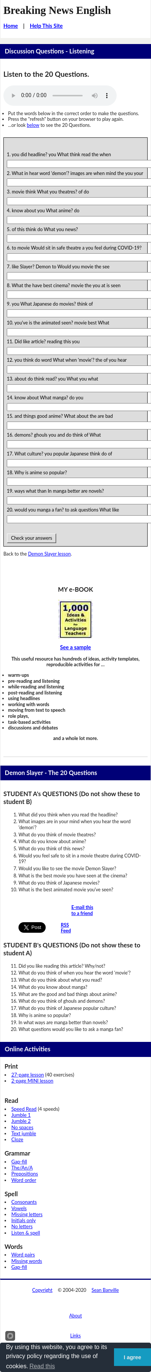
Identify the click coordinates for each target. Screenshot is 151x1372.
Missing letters (27, 1214)
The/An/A (22, 1168)
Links (75, 1335)
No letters (21, 1226)
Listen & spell (25, 1233)
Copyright (42, 1290)
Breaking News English (57, 10)
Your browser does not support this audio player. (60, 95)
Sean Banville (105, 1290)
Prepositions (24, 1174)
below (33, 125)
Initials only (23, 1220)
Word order (23, 1180)
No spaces (22, 1127)
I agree (132, 1357)
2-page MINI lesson (32, 1081)
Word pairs (23, 1255)
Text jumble (23, 1133)
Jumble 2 (21, 1121)
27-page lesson (27, 1075)
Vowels (19, 1208)
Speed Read (24, 1109)
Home (10, 26)
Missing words (26, 1261)
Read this (42, 1366)
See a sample (75, 647)
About (75, 1316)
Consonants (24, 1202)
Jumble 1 (21, 1115)
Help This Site (46, 26)
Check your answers (31, 538)
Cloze (17, 1139)
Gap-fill (19, 1162)
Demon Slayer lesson (49, 554)
